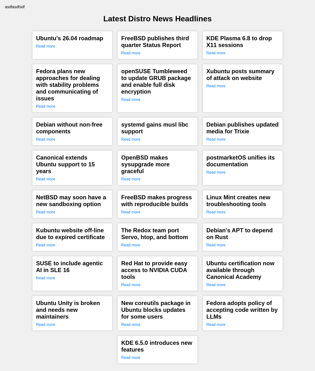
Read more (45, 46)
